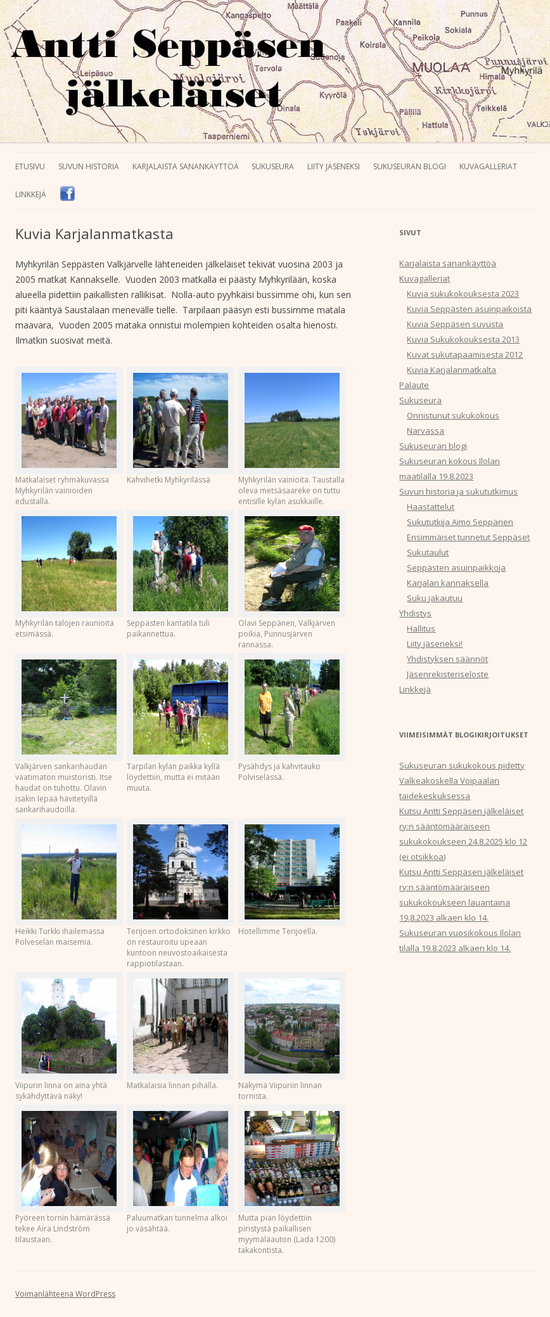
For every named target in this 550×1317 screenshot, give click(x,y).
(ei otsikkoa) (422, 856)
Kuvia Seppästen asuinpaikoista (469, 309)
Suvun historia (88, 166)
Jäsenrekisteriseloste (448, 674)
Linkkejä (30, 194)
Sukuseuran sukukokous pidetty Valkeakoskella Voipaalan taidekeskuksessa (462, 780)
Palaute (414, 385)
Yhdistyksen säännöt (447, 659)
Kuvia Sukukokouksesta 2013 (463, 339)
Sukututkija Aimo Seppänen (460, 522)
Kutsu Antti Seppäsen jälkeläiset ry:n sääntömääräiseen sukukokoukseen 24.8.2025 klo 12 (463, 826)
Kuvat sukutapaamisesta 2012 (465, 354)
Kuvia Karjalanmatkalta (451, 369)
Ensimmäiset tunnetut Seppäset (468, 537)
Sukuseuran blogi (409, 166)
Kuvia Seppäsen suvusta (455, 324)
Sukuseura (273, 166)
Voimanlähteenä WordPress (65, 1293)
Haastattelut (430, 506)
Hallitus (421, 628)
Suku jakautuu (435, 598)
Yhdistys (415, 613)
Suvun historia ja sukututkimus (458, 491)
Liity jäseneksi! (435, 643)
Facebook (67, 193)
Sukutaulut (428, 552)
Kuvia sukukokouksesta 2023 (463, 293)
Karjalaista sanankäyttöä (185, 166)
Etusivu (30, 166)
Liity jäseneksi (333, 166)
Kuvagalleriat (488, 166)
